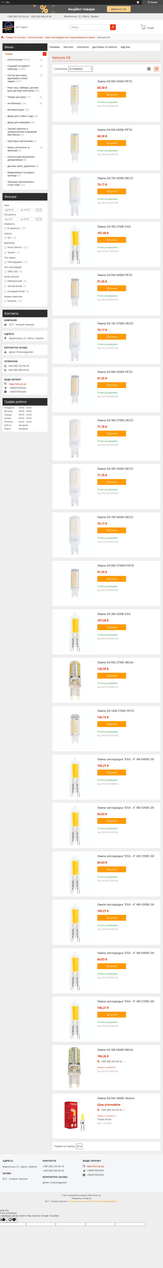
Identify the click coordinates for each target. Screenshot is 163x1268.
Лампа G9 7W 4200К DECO (115, 178)
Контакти (83, 47)
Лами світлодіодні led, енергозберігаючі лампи (70, 37)
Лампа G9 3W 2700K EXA (114, 226)
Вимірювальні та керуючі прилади (20, 174)
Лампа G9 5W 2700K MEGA (115, 662)
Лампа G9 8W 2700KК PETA (115, 565)
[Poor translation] (12, 1220)
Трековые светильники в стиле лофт (20, 183)
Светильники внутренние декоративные (21, 158)
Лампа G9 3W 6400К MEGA (115, 1049)
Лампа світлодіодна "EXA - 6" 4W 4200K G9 (125, 904)
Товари (9, 54)
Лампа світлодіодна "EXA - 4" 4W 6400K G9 (125, 953)
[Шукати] (113, 27)
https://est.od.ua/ (17, 384)
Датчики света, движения (21, 166)
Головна (54, 47)
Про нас (68, 47)
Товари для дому (16, 97)
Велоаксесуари (15, 109)
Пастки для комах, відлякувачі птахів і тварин (17, 78)
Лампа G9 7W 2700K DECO (115, 323)
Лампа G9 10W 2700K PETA (115, 710)
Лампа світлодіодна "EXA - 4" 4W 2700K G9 (125, 856)
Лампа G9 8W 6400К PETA (114, 275)
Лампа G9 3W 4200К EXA (114, 614)
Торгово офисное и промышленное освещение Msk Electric (22, 131)
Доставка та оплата (104, 47)
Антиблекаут (14, 103)
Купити (113, 94)
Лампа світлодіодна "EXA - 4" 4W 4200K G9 (125, 807)
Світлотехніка (35, 37)
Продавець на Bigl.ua (81, 1198)
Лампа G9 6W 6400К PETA (114, 129)
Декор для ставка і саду (20, 116)
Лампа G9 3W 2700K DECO (115, 420)
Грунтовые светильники (20, 141)
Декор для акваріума (18, 122)
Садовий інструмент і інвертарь (18, 67)
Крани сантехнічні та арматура (18, 149)
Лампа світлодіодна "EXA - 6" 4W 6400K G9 (125, 759)
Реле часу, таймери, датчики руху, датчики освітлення (22, 89)
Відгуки (125, 47)
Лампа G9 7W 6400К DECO (115, 517)
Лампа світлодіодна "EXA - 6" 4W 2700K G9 (125, 1001)
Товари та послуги (15, 37)
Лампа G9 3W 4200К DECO (115, 468)
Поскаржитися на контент (80, 1201)
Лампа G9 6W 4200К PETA (114, 81)
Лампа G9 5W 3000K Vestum (116, 1098)
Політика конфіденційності (105, 1201)
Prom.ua (97, 1195)
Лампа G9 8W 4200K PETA (114, 372)
